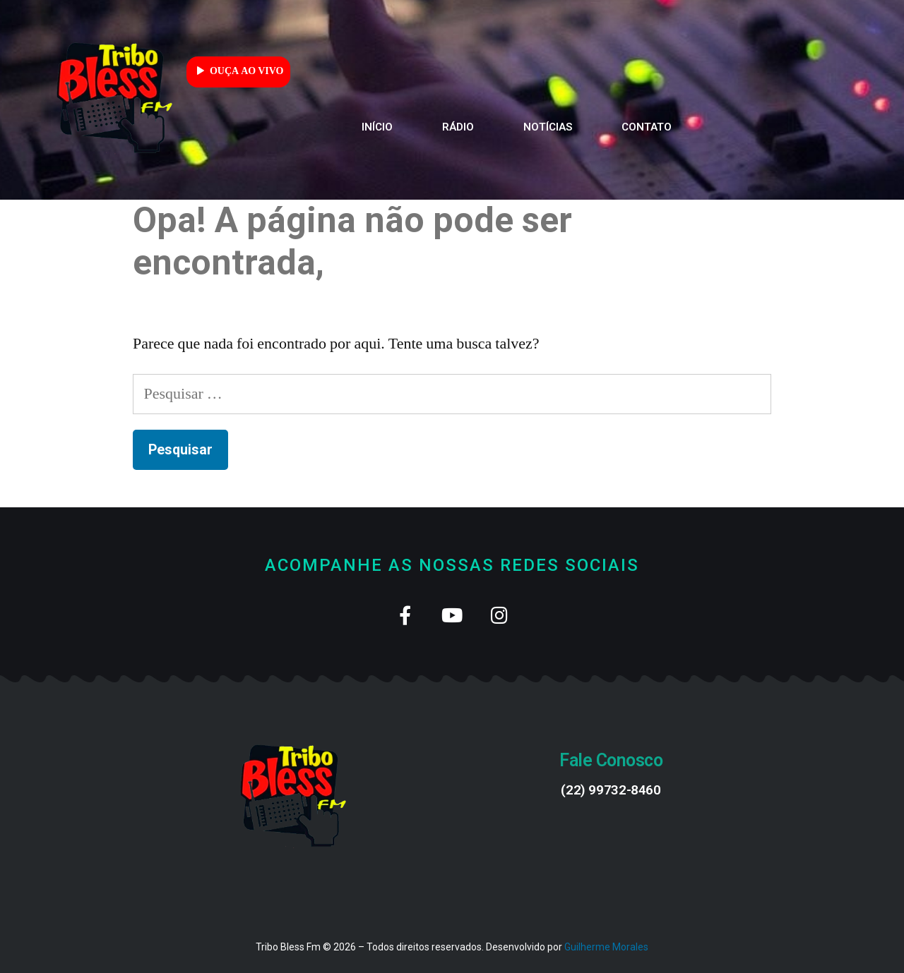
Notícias (547, 127)
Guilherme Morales (606, 947)
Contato (647, 127)
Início (377, 127)
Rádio (458, 127)
